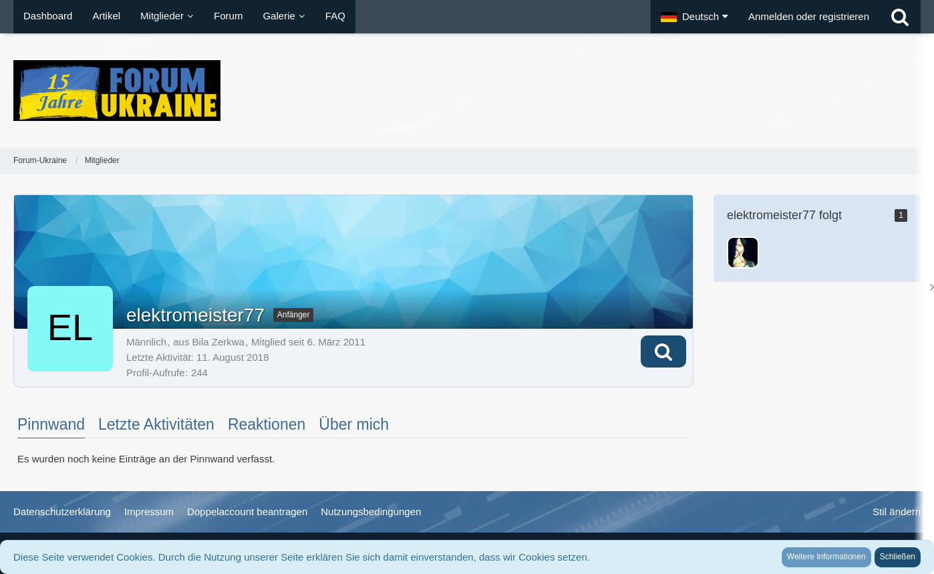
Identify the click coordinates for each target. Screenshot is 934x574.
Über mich (354, 424)
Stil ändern (897, 511)
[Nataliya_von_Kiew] (743, 253)
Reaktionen (266, 424)
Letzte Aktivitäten (156, 424)
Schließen (897, 556)
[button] (694, 16)
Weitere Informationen (826, 556)
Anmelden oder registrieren (808, 16)
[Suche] (900, 16)
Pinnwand (51, 424)
